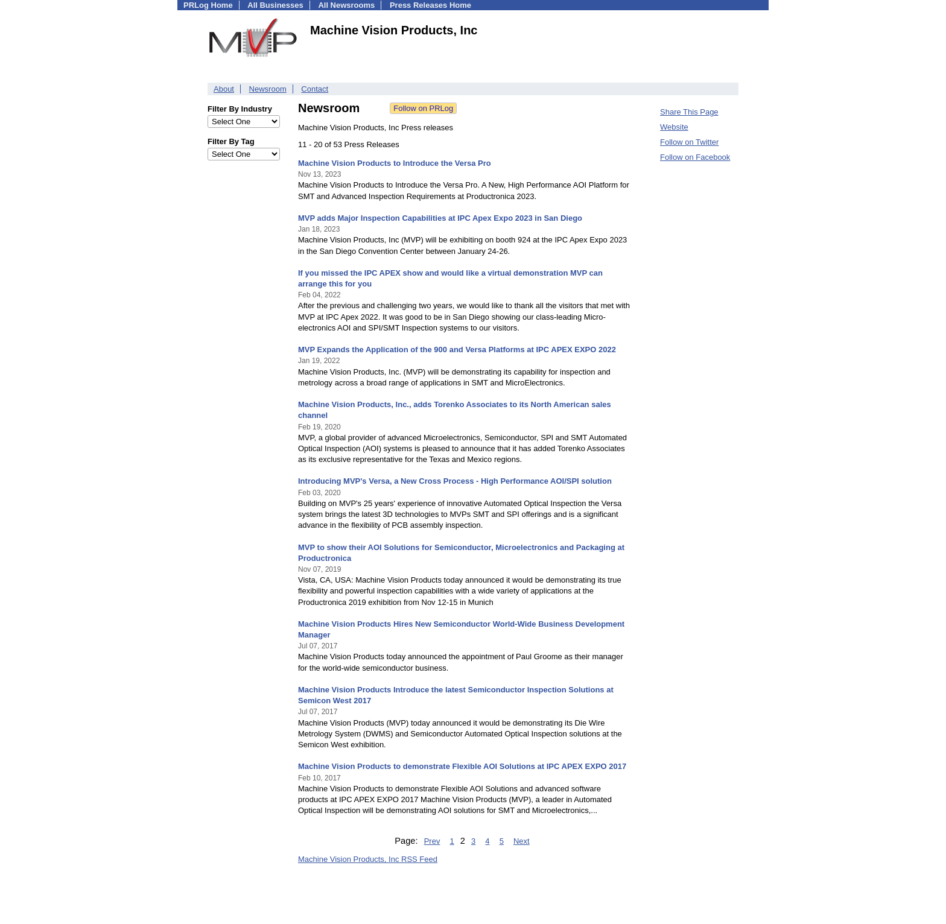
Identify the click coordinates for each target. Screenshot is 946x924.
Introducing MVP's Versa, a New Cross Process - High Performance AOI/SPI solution (455, 481)
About (224, 88)
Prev (432, 841)
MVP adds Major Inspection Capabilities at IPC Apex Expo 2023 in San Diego (440, 218)
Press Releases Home (430, 5)
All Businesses (275, 5)
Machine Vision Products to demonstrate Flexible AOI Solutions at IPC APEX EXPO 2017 (462, 766)
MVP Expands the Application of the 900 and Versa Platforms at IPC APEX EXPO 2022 (457, 349)
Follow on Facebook (695, 157)
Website (674, 126)
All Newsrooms (346, 5)
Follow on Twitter (689, 142)
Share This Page (689, 111)
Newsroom (268, 88)
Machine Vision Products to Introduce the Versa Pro (394, 163)
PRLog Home (208, 5)
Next (521, 841)
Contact (314, 88)
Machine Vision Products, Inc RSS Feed (367, 859)
